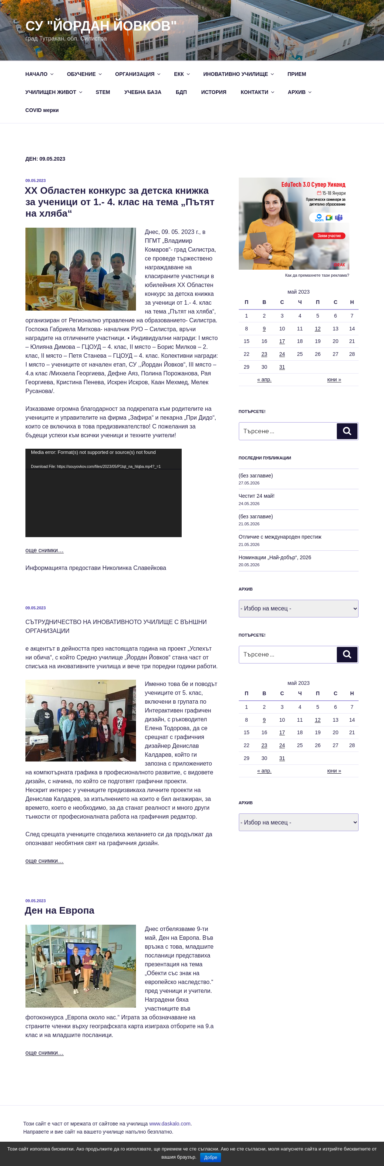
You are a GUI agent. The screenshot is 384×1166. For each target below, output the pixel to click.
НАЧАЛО (40, 74)
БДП (181, 92)
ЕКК (182, 74)
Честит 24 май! (257, 496)
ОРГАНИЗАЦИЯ (138, 74)
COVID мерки (42, 110)
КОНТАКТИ (258, 92)
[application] (103, 493)
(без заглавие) (256, 476)
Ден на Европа (59, 910)
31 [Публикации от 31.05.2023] (282, 367)
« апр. (264, 379)
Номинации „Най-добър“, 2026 (275, 557)
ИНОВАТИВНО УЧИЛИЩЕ (239, 74)
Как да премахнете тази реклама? (317, 275)
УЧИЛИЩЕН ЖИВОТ (54, 92)
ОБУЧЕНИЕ (85, 74)
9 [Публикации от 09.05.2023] (264, 329)
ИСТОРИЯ (213, 92)
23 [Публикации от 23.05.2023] (264, 354)
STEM (103, 92)
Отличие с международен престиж (280, 537)
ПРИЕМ (296, 74)
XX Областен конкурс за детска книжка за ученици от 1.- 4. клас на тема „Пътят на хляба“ (119, 202)
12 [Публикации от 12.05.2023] (318, 329)
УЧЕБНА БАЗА (143, 92)
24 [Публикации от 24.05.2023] (282, 354)
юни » (334, 379)
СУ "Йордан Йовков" (101, 26)
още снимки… (44, 550)
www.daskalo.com (170, 1124)
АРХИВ (300, 92)
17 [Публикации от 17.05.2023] (282, 341)
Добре (210, 1157)
